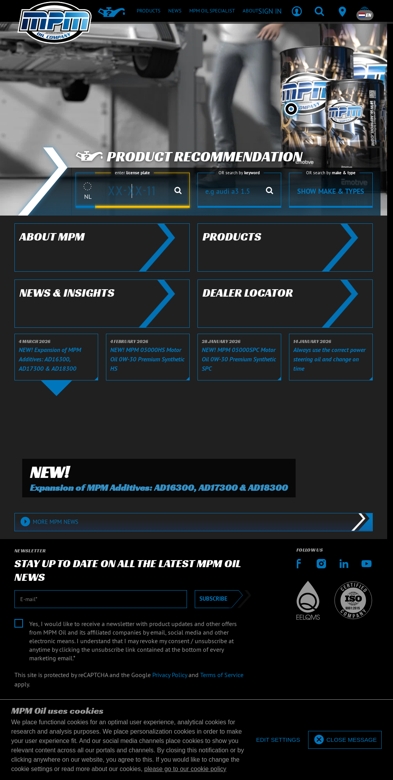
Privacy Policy (169, 675)
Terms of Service (221, 675)
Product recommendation (189, 157)
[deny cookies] (278, 740)
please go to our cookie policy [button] (185, 769)
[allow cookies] (345, 740)
